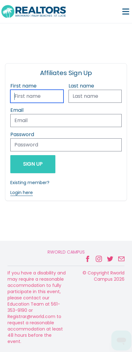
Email (16, 110)
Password (22, 134)
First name (23, 85)
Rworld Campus (66, 252)
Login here (21, 192)
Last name (81, 85)
